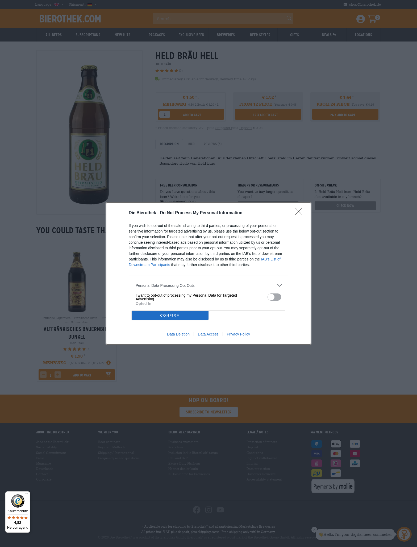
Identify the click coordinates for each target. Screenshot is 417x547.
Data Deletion (178, 334)
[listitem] (208, 285)
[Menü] (27, 494)
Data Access (208, 334)
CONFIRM (170, 315)
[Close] (300, 213)
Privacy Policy (238, 334)
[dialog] (208, 273)
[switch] (274, 297)
